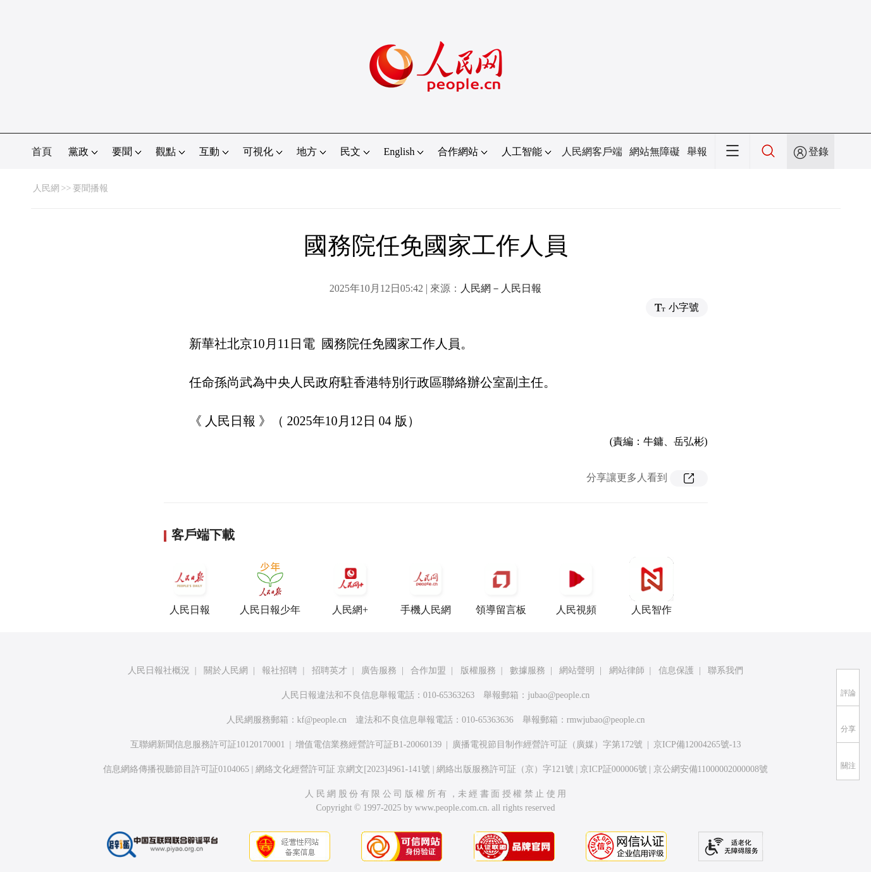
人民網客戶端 (592, 151)
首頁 (42, 151)
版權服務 (478, 670)
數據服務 (527, 670)
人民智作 (651, 586)
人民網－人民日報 (500, 288)
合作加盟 (428, 670)
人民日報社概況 (159, 670)
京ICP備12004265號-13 (697, 744)
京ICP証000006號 (613, 769)
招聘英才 (329, 670)
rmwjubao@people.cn (606, 720)
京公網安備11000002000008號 (710, 769)
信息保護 (676, 670)
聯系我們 (725, 670)
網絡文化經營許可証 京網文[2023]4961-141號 (343, 769)
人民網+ (350, 586)
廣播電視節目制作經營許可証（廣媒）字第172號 (547, 744)
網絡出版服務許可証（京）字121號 (505, 769)
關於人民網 (226, 670)
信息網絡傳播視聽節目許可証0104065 (176, 769)
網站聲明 (577, 670)
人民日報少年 (270, 586)
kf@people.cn (322, 720)
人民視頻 (576, 586)
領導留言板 (501, 586)
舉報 (697, 151)
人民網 (46, 188)
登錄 (818, 151)
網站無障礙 (654, 151)
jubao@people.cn (559, 695)
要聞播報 (90, 188)
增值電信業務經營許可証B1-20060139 (368, 744)
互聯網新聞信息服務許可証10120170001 (207, 744)
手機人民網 (425, 586)
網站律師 (627, 670)
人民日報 (190, 586)
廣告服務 (379, 670)
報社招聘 (279, 670)
